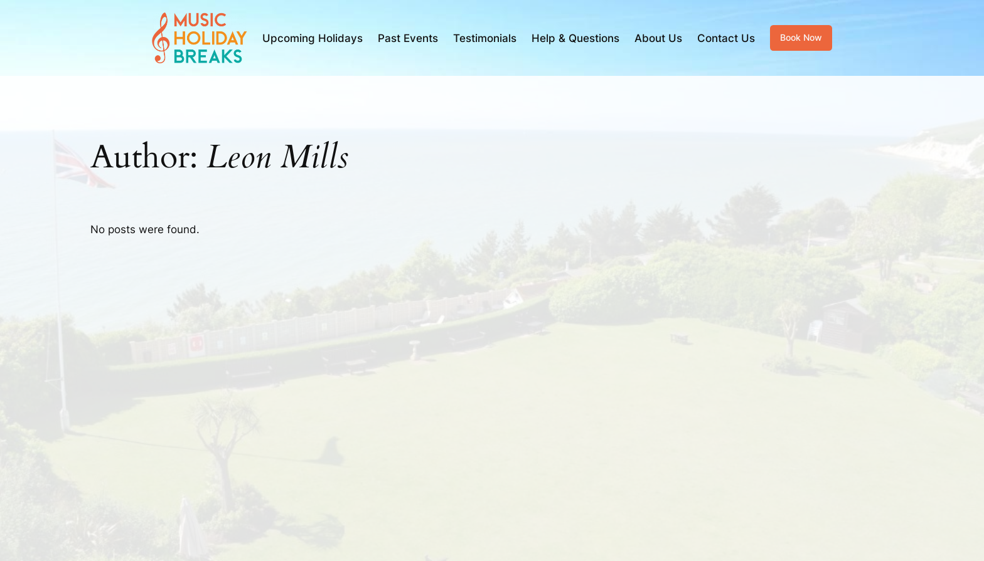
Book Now (801, 37)
